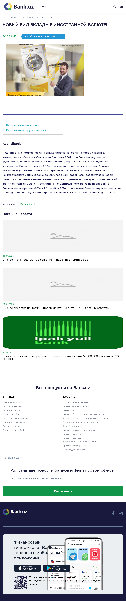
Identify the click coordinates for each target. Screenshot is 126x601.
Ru (43, 6)
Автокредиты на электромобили (80, 442)
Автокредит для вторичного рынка (81, 422)
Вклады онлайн (11, 414)
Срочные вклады (11, 426)
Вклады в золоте (11, 410)
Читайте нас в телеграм (40, 36)
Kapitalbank (12, 144)
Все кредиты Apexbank (74, 449)
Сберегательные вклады (15, 418)
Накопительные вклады (15, 422)
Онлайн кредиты (71, 426)
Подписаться (63, 491)
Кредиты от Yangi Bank (74, 445)
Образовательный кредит (76, 406)
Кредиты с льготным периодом (79, 430)
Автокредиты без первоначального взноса (85, 418)
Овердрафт (69, 410)
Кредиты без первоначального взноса (83, 414)
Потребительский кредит (76, 402)
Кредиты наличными (73, 434)
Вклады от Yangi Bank (13, 430)
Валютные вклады (12, 406)
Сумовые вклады (11, 402)
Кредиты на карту (72, 438)
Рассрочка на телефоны (22, 125)
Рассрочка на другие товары (26, 130)
